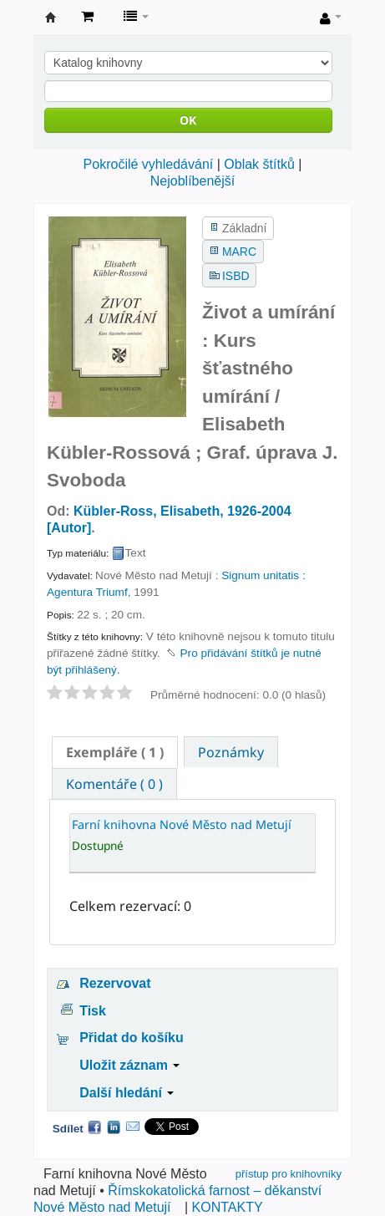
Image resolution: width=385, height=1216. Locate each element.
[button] (87, 16)
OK (188, 120)
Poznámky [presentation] (231, 752)
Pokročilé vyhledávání (149, 164)
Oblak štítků (259, 164)
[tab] (115, 752)
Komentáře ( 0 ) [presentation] (114, 784)
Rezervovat (114, 983)
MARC (239, 251)
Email (132, 1126)
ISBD (235, 275)
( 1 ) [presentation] (115, 752)
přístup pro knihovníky (289, 1174)
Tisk (92, 1011)
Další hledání (126, 1093)
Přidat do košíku (131, 1037)
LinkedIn (113, 1126)
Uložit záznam (129, 1065)
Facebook (94, 1126)
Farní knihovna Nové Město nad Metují (51, 17)
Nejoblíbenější (192, 181)
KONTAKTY (227, 1207)
